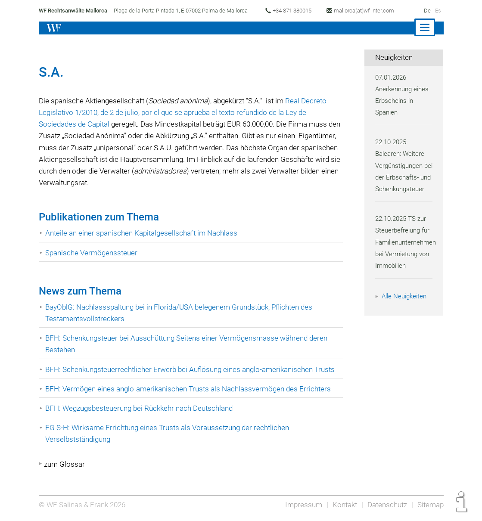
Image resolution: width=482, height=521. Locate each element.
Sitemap (430, 504)
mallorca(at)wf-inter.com (368, 10)
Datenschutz (385, 504)
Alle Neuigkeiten (405, 308)
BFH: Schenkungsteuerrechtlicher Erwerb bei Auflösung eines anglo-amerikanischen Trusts (192, 369)
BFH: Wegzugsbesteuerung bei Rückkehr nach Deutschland (141, 408)
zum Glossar (64, 464)
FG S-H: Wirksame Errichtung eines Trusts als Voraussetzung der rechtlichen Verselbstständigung (168, 433)
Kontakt (342, 504)
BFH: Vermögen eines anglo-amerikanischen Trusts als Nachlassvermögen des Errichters (189, 389)
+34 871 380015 (294, 10)
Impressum (301, 504)
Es (438, 10)
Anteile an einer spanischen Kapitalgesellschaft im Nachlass (143, 233)
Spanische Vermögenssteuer (92, 252)
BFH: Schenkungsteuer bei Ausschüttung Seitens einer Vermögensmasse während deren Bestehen (189, 344)
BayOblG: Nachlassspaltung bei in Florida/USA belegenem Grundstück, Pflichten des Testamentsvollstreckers (181, 313)
